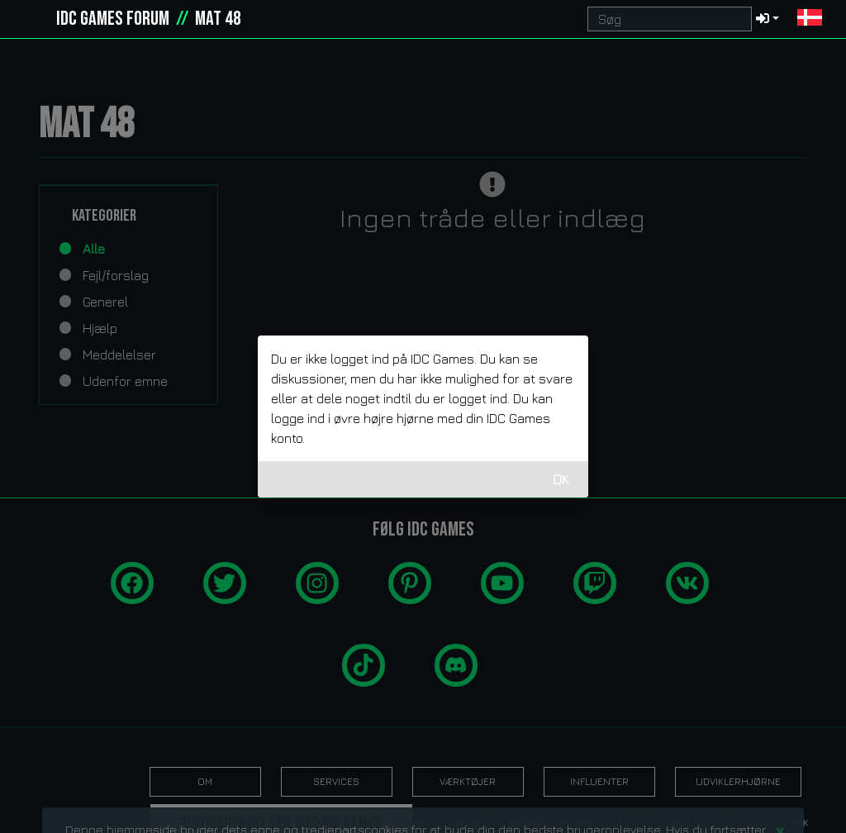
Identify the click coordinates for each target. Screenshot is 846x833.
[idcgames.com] (31, 19)
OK (561, 479)
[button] (810, 19)
